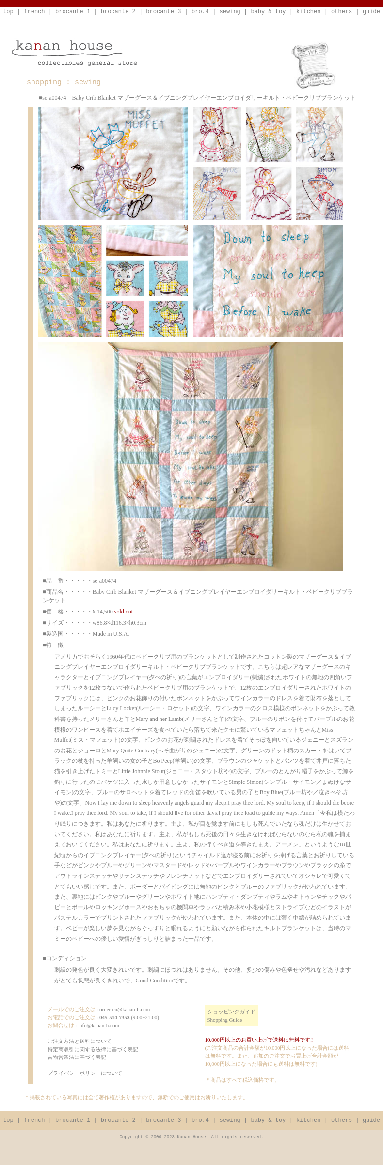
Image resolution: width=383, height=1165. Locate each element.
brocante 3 (163, 11)
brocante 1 (72, 11)
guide (371, 11)
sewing (230, 11)
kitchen (308, 11)
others (341, 11)
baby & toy (268, 11)
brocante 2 (118, 11)
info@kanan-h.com (98, 1025)
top (8, 11)
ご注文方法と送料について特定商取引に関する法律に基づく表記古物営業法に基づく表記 (93, 1049)
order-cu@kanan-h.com (124, 1009)
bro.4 (200, 11)
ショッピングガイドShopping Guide (231, 1016)
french (34, 11)
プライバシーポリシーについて (85, 1073)
